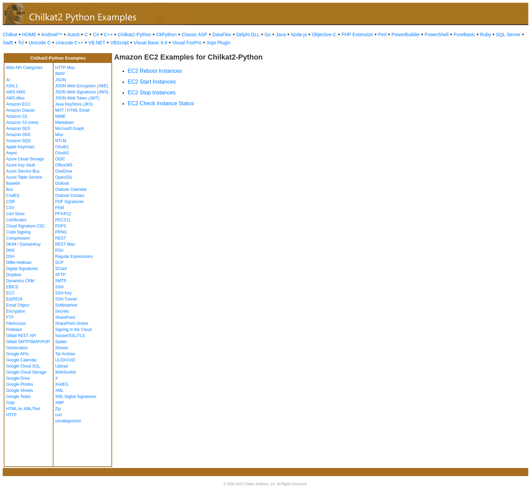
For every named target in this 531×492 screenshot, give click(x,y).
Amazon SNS (18, 134)
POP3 (60, 226)
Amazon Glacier (20, 110)
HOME (29, 34)
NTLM (60, 140)
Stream (61, 347)
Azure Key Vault (20, 165)
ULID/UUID (65, 360)
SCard (61, 268)
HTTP (11, 414)
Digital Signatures (22, 268)
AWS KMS (15, 92)
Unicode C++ (69, 42)
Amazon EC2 (18, 104)
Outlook (62, 183)
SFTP (60, 274)
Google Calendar (21, 360)
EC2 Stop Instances (151, 92)
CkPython (166, 34)
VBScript (119, 42)
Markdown (64, 122)
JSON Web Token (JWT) (77, 98)
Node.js (299, 34)
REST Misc (65, 244)
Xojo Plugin (219, 42)
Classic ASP (194, 34)
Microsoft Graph (69, 128)
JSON (60, 79)
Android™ (51, 34)
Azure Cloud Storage (25, 159)
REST (60, 238)
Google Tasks (18, 396)
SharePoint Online (71, 323)
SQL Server (508, 34)
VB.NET (97, 42)
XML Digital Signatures (76, 396)
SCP (59, 262)
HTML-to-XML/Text (23, 408)
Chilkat (10, 34)
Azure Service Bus (23, 171)
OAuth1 (62, 146)
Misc (59, 134)
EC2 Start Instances (152, 82)
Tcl (21, 42)
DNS (10, 250)
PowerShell (437, 34)
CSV (10, 207)
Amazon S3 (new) (22, 122)
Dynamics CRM (20, 280)
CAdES (12, 195)
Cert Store (15, 213)
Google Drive (18, 378)
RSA (59, 250)
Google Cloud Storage (26, 372)
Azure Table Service (24, 177)
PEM (59, 207)
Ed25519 (14, 299)
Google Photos (19, 384)
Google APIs (17, 354)
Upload (61, 366)
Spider (61, 341)
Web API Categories (24, 67)
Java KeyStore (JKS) (74, 104)
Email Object (17, 305)
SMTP (60, 280)
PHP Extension (357, 34)
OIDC (60, 159)
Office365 (63, 165)
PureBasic (464, 34)
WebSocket (65, 372)
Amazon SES (18, 128)
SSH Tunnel (66, 299)
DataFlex (221, 34)
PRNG (61, 232)
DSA (10, 256)
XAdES (61, 384)
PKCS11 (63, 220)
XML (59, 390)
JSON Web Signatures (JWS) (81, 92)
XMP (59, 402)
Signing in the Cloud (73, 329)
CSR (10, 201)
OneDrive (63, 171)
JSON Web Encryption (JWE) (81, 86)
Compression (18, 238)
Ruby (485, 34)
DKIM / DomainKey (23, 244)
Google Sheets (19, 390)
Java (281, 34)
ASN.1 (12, 86)
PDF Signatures (69, 201)
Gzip (10, 402)
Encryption (15, 311)
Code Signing (18, 232)
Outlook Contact (69, 195)
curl (58, 414)
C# (96, 34)
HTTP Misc (65, 67)
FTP (10, 317)
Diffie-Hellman (18, 262)
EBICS (12, 287)
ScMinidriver (66, 305)
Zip (58, 408)
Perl (382, 34)
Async (11, 153)
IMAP (60, 73)
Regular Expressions (74, 256)
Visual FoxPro (186, 42)
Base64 (13, 183)
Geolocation (17, 347)
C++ (108, 34)
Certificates (16, 220)
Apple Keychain (20, 146)
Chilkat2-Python (134, 34)
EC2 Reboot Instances (155, 71)
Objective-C (324, 34)
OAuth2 (62, 153)
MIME (60, 116)
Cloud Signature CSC (25, 226)
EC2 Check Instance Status (161, 103)
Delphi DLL (247, 34)
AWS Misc (15, 98)
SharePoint (65, 317)
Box (9, 189)
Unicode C (39, 42)
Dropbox (13, 274)
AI (8, 79)
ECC (10, 293)
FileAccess (16, 323)
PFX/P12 (63, 213)
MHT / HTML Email (72, 110)
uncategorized (68, 421)
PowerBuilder (405, 34)
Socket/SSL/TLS (70, 335)
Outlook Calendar (71, 189)
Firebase (14, 329)
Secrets (62, 311)
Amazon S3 (16, 116)
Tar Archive (65, 354)
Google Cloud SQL (23, 366)
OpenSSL (64, 177)
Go (267, 34)
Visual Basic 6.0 (150, 42)
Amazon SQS (18, 140)
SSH (59, 287)
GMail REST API (21, 335)
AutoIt (73, 34)
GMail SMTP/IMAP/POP (28, 341)
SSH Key (63, 293)
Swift (8, 42)
